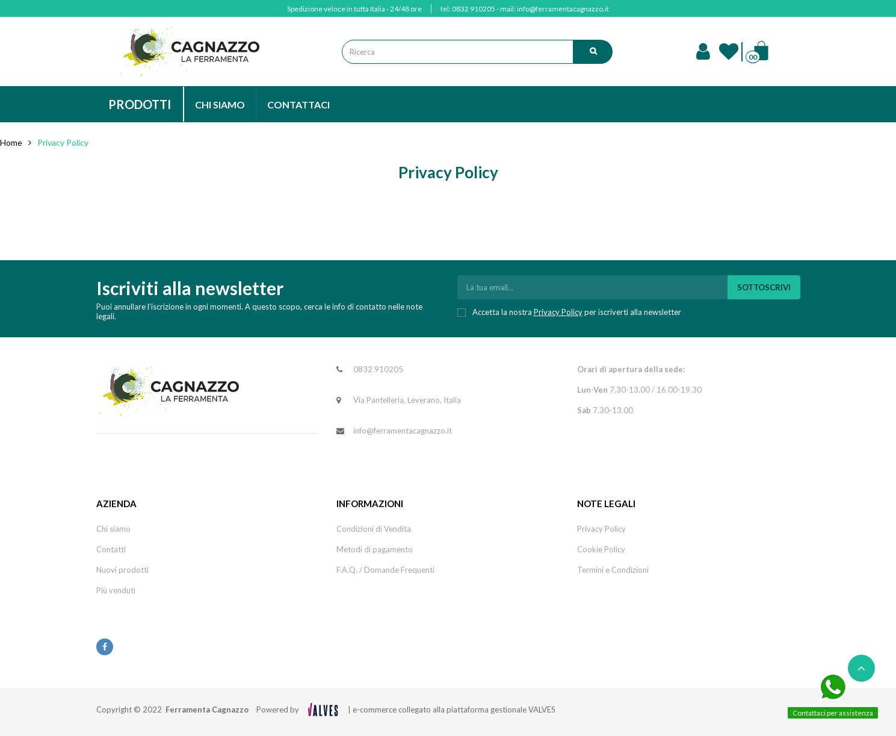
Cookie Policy (601, 549)
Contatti (111, 549)
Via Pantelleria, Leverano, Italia (407, 400)
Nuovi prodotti (122, 570)
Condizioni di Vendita (373, 529)
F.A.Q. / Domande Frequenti (385, 570)
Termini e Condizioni (613, 570)
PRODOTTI (139, 104)
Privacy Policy (558, 312)
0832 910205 (473, 8)
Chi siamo (113, 529)
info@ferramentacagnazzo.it (563, 8)
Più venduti (115, 590)
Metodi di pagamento (374, 549)
